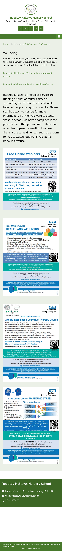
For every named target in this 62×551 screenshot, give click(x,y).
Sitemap (23, 548)
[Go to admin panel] (34, 548)
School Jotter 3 (55, 544)
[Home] (5, 44)
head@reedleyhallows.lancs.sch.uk (22, 495)
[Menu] (59, 36)
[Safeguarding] (32, 44)
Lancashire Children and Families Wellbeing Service (28, 84)
